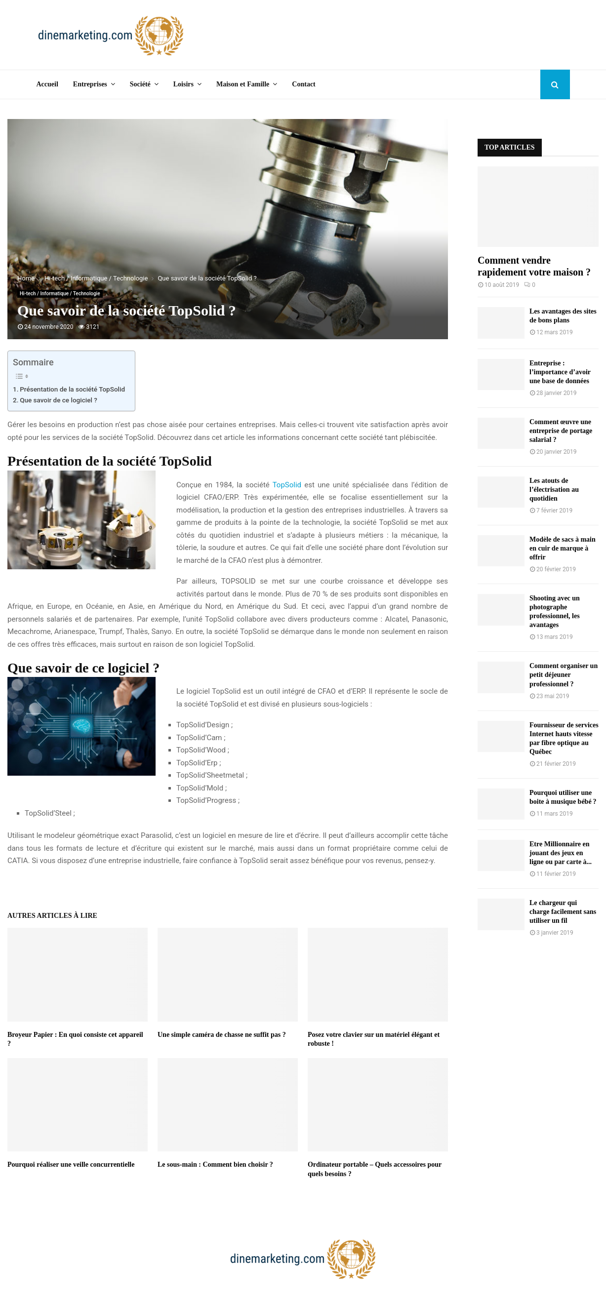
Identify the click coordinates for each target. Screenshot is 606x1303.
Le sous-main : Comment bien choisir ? (215, 1164)
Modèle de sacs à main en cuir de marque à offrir (562, 548)
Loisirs (183, 84)
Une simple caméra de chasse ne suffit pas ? (222, 1034)
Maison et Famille (242, 84)
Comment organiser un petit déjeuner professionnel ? (563, 674)
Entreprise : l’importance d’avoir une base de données (560, 372)
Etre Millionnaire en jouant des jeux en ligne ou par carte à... (560, 853)
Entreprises (90, 84)
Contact (303, 84)
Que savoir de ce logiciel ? (58, 400)
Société (140, 84)
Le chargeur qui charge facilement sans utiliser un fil (562, 911)
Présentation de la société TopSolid (72, 389)
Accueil (47, 84)
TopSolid (287, 484)
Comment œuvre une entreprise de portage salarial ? (560, 430)
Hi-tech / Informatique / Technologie (60, 293)
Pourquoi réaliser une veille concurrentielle (70, 1164)
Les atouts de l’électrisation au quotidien (554, 489)
